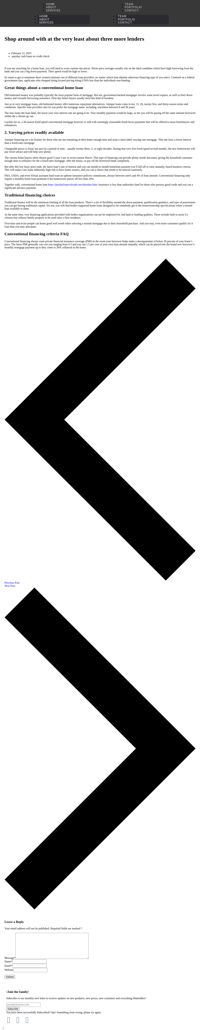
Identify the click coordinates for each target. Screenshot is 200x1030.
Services (46, 22)
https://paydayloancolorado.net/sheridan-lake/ (73, 184)
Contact (125, 22)
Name (8, 961)
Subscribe (13, 1008)
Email (8, 965)
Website (9, 969)
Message (10, 957)
